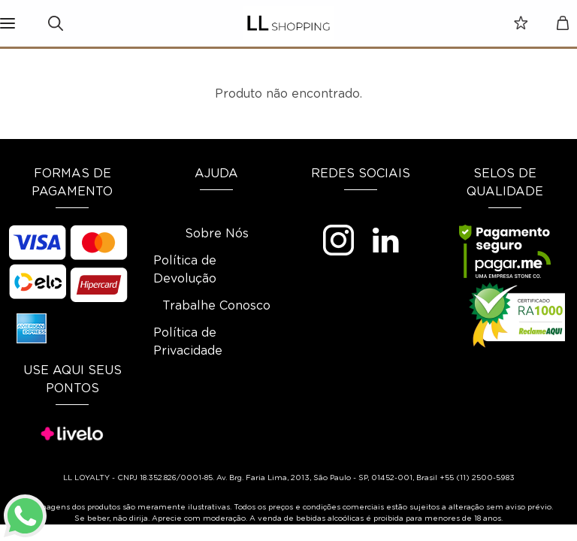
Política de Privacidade (187, 342)
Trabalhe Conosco (216, 306)
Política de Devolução (184, 270)
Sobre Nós (217, 234)
